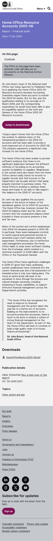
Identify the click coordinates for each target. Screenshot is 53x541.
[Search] (49, 8)
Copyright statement (13, 524)
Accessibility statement (14, 527)
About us (7, 439)
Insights (6, 421)
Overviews (7, 426)
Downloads (10, 59)
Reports (6, 416)
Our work (6, 411)
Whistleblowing (10, 464)
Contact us (8, 454)
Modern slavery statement (16, 531)
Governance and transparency (18, 444)
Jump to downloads (17, 124)
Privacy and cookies (37, 524)
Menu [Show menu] (40, 8)
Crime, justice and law (13, 394)
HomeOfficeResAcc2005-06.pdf (21, 357)
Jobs (4, 449)
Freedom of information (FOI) (17, 459)
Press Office (8, 469)
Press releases (9, 431)
